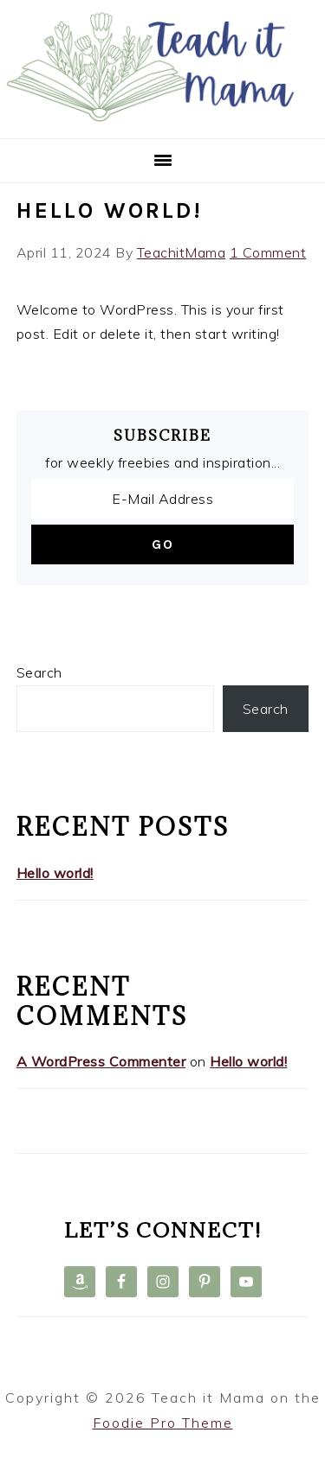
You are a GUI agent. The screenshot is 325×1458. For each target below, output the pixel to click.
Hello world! (109, 210)
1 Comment (268, 252)
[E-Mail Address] (163, 499)
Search (39, 672)
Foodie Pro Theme (163, 1422)
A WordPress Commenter (101, 1061)
